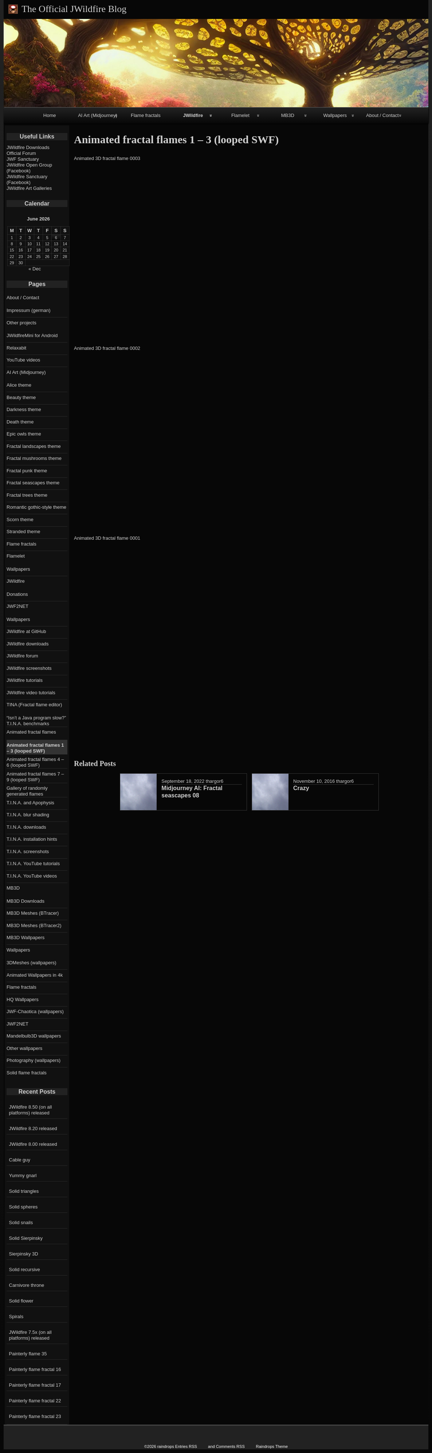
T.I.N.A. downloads (26, 827)
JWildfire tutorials (25, 680)
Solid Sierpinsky (26, 1238)
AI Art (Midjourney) (97, 115)
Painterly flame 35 (28, 1353)
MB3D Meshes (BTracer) (33, 913)
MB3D (287, 115)
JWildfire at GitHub (26, 631)
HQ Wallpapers (23, 999)
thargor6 (214, 781)
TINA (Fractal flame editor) (34, 704)
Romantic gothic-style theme (36, 507)
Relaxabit (16, 348)
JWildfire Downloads (28, 147)
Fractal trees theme (27, 495)
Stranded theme (23, 531)
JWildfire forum (22, 656)
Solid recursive (24, 1269)
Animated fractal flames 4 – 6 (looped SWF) (35, 762)
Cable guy (20, 1160)
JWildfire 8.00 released (33, 1144)
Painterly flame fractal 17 (35, 1385)
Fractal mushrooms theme (34, 458)
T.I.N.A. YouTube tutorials (33, 863)
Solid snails (21, 1222)
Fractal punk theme (27, 470)
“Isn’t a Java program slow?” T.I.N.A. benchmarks (36, 720)
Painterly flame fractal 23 (35, 1416)
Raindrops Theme (272, 1446)
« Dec (34, 269)
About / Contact (382, 115)
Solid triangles (24, 1191)
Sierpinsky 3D (23, 1254)
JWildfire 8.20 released (33, 1128)
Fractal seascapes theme (33, 482)
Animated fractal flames (31, 732)
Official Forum (21, 153)
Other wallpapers (24, 1048)
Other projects (21, 322)
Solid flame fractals (27, 1072)
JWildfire (193, 115)
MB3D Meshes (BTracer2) (34, 925)
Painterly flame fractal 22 (35, 1400)
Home (49, 115)
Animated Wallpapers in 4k (35, 975)
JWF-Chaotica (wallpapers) (35, 1011)
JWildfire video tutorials (31, 692)
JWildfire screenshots (29, 668)
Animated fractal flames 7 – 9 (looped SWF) (35, 776)
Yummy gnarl (23, 1175)
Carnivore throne (26, 1285)
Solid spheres (23, 1207)
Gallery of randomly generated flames (27, 791)
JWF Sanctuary (23, 159)
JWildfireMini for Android (32, 335)
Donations (17, 594)
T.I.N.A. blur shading (28, 814)
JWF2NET (17, 606)
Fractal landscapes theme (34, 446)
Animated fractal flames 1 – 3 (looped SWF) (35, 748)
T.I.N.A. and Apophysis (30, 802)
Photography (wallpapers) (33, 1060)
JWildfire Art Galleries (29, 188)
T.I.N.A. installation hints (32, 839)
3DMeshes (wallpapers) (31, 962)
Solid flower (21, 1301)
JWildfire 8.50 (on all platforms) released (30, 1110)
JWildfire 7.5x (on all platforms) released (30, 1335)
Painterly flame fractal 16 (35, 1369)
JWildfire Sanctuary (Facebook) (27, 179)
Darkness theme (24, 409)
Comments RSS (230, 1446)
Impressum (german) (29, 310)
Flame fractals (146, 115)
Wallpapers (335, 115)
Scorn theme (20, 519)
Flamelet (240, 115)
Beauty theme (21, 397)
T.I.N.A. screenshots (28, 851)
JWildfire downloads (28, 644)
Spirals (16, 1316)
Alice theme (19, 385)
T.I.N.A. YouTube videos (32, 876)
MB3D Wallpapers (25, 937)
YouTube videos (23, 360)
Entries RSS (186, 1446)
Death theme (20, 422)
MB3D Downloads (25, 901)
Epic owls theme (24, 434)
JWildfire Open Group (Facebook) (29, 167)
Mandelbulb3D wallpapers (34, 1036)
